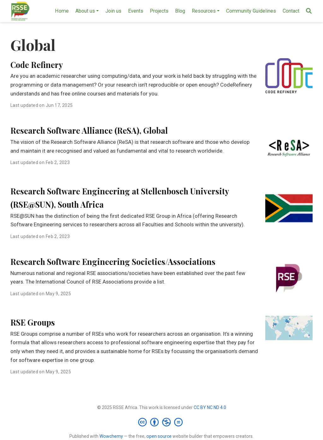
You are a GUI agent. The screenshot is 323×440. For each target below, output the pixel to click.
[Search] (309, 11)
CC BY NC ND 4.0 (210, 407)
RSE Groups (32, 322)
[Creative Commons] (161, 422)
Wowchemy (111, 436)
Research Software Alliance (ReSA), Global (89, 130)
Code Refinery (36, 64)
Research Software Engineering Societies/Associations (112, 261)
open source (159, 436)
